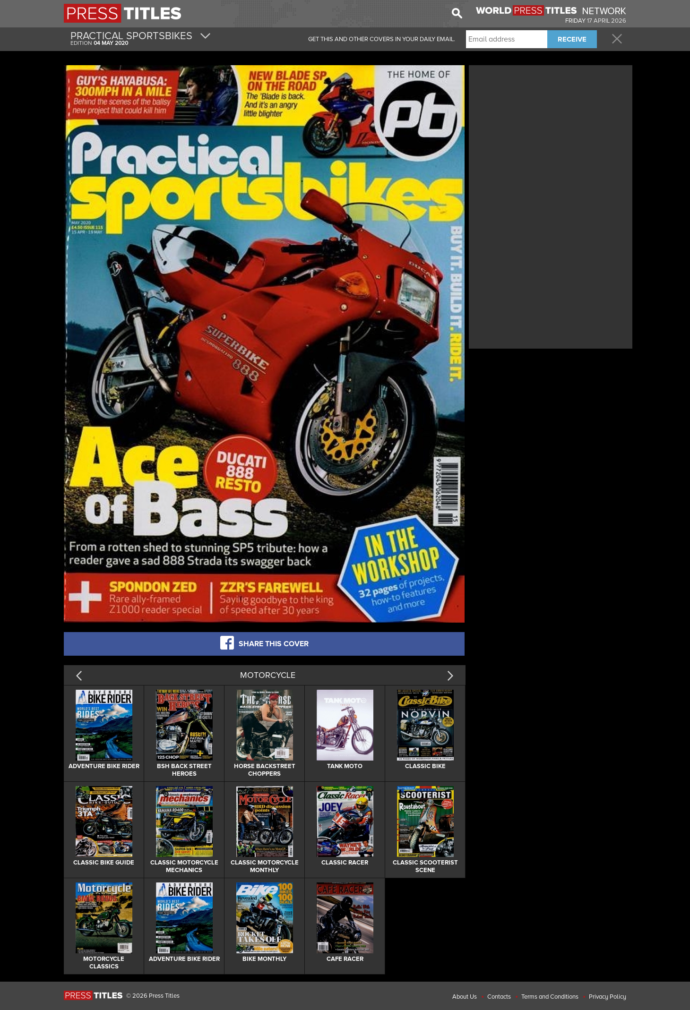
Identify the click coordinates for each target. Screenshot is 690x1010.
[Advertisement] (550, 134)
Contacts (499, 997)
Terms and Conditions (549, 997)
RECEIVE (572, 39)
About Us (464, 997)
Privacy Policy (607, 997)
